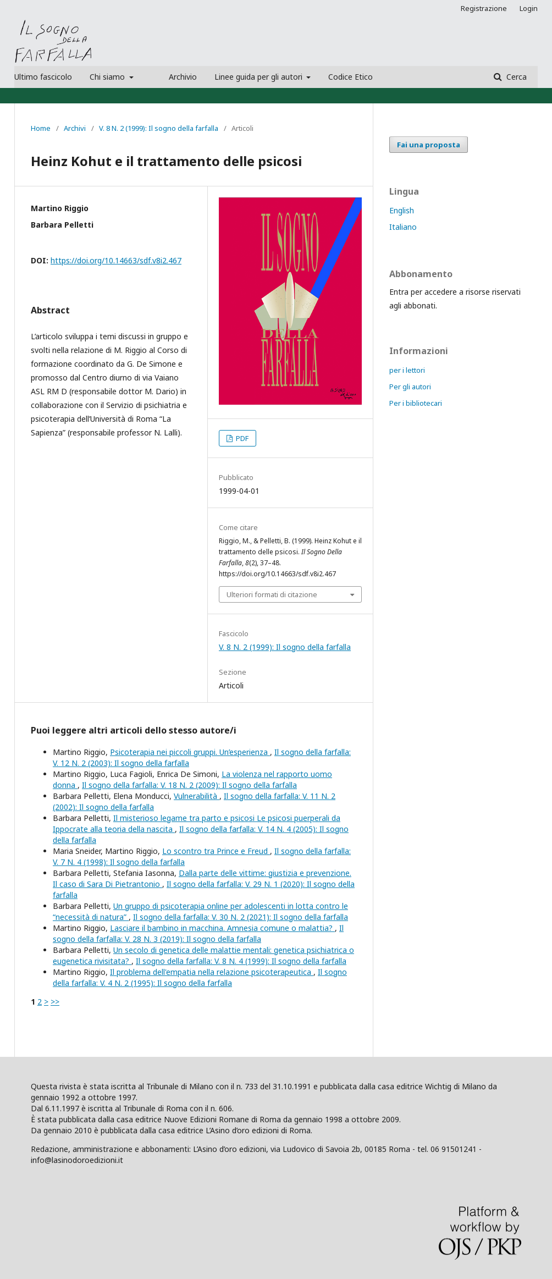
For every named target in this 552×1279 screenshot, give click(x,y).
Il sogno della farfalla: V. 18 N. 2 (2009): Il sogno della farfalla (189, 785)
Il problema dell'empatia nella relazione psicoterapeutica (211, 972)
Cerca (515, 76)
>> (55, 1001)
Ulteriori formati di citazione (272, 594)
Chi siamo (108, 76)
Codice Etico (350, 76)
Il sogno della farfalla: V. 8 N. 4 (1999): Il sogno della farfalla (241, 961)
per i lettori (407, 370)
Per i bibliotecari (415, 403)
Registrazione (484, 8)
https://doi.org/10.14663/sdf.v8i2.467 (116, 260)
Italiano (403, 227)
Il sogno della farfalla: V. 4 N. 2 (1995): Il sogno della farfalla (200, 977)
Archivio (183, 76)
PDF (241, 438)
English (401, 210)
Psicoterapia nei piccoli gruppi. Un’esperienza (190, 752)
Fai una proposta (428, 145)
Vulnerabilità (196, 796)
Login (529, 8)
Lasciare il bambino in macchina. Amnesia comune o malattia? (222, 928)
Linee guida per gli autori (259, 76)
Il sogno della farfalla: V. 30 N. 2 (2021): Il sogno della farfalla (240, 917)
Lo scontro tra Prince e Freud (216, 851)
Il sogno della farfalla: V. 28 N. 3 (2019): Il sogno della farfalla (198, 933)
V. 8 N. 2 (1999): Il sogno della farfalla (158, 128)
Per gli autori (410, 387)
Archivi (75, 128)
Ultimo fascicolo (43, 76)
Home (41, 128)
